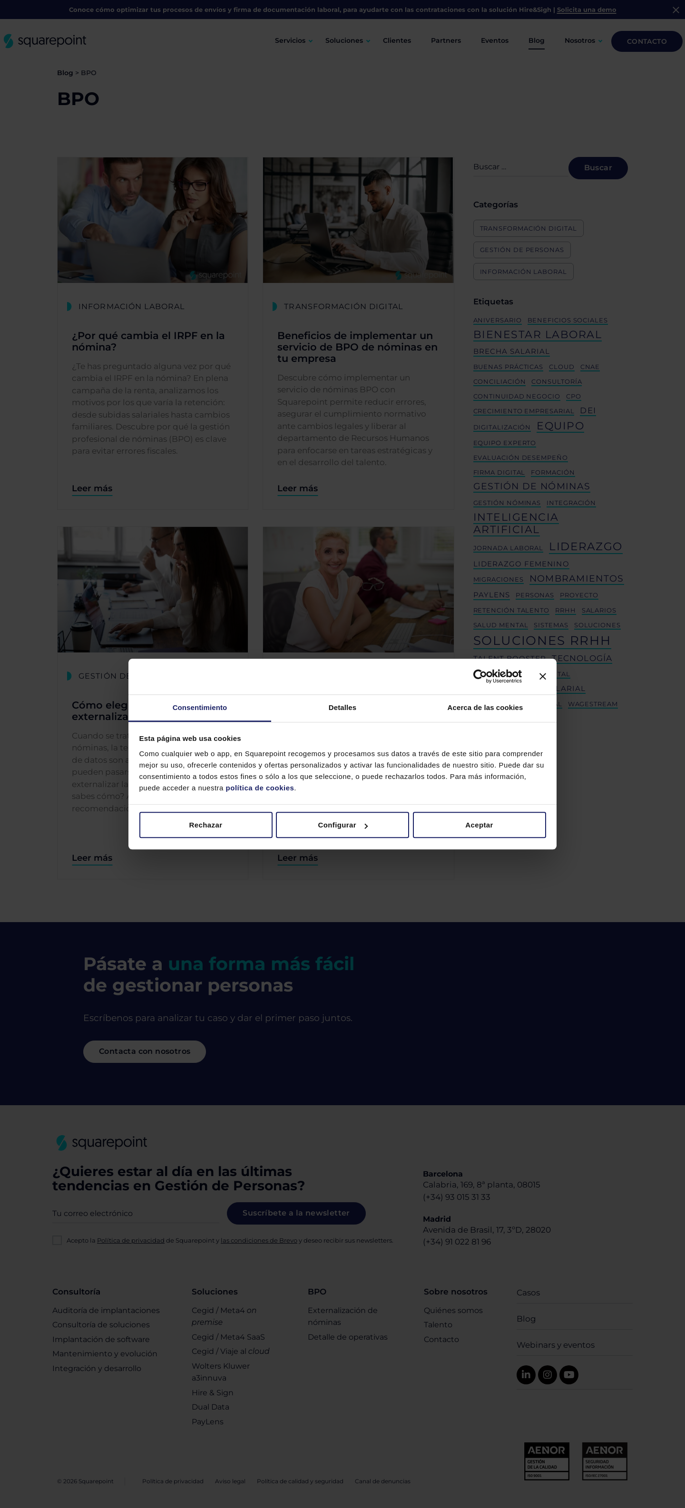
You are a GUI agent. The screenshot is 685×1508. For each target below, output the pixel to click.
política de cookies (259, 788)
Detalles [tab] (342, 707)
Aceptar (479, 825)
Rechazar (206, 825)
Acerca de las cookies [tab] (485, 707)
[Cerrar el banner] (542, 676)
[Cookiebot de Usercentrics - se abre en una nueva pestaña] (480, 676)
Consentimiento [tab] (200, 707)
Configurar (343, 825)
